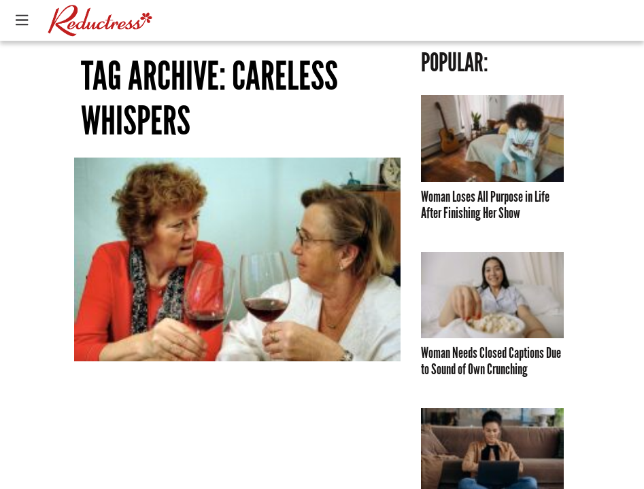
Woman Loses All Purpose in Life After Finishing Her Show (485, 205)
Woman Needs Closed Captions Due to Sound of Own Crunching (491, 361)
